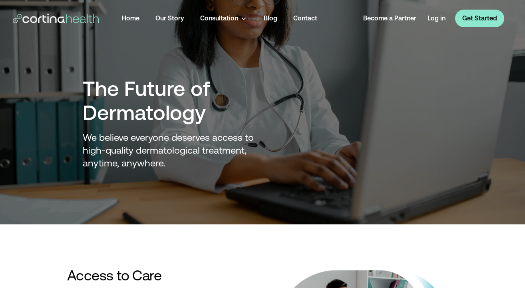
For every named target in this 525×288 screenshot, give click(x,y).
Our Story (169, 18)
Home (130, 18)
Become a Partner (389, 18)
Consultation (224, 18)
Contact (305, 18)
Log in (436, 18)
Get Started (479, 18)
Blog (270, 18)
